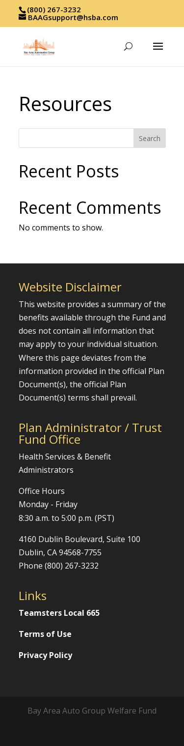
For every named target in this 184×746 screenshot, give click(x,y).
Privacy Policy (45, 655)
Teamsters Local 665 (59, 612)
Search (149, 138)
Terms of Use (45, 634)
